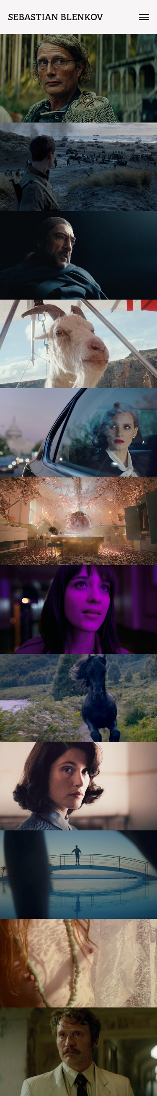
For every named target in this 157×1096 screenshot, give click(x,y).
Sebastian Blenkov (55, 17)
